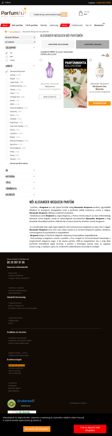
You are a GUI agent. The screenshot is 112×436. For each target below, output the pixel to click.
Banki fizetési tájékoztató (18, 343)
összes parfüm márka (19, 163)
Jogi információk (15, 318)
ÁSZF (10, 323)
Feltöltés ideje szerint (49, 54)
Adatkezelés (13, 321)
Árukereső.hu (25, 406)
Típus (20, 182)
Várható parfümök (15, 368)
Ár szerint (59, 52)
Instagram (12, 386)
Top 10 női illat (14, 371)
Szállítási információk (17, 338)
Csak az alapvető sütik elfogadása (90, 429)
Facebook (12, 383)
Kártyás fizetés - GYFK (17, 353)
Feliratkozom (99, 103)
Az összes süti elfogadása (36, 429)
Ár (20, 170)
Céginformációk (15, 303)
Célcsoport (20, 47)
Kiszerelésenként (103, 55)
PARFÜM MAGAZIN (16, 365)
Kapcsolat (12, 273)
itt (31, 420)
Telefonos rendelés (16, 288)
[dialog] (56, 424)
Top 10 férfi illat (14, 373)
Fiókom (6, 2)
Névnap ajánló (14, 388)
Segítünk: (99, 3)
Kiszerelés (20, 194)
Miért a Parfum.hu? (16, 306)
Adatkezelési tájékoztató (18, 355)
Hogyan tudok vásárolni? (19, 278)
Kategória (20, 176)
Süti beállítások (14, 293)
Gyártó (20, 66)
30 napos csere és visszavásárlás (22, 308)
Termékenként (107, 55)
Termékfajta (20, 188)
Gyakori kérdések (15, 275)
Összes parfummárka (17, 290)
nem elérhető (49, 97)
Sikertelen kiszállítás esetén (19, 340)
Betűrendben (68, 52)
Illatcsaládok (13, 391)
